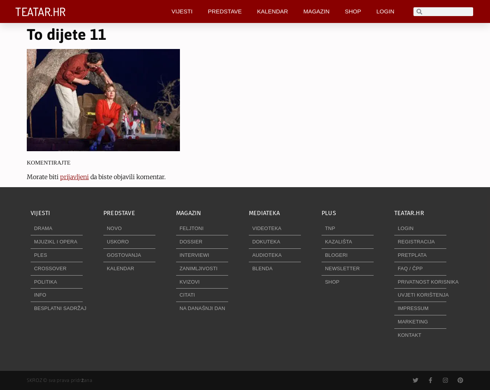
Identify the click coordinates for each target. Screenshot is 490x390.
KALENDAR (272, 11)
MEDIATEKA (264, 213)
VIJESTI (182, 11)
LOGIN (385, 11)
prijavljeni (74, 177)
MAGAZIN (316, 11)
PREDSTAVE (225, 11)
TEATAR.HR (40, 11)
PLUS (329, 213)
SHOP (353, 11)
